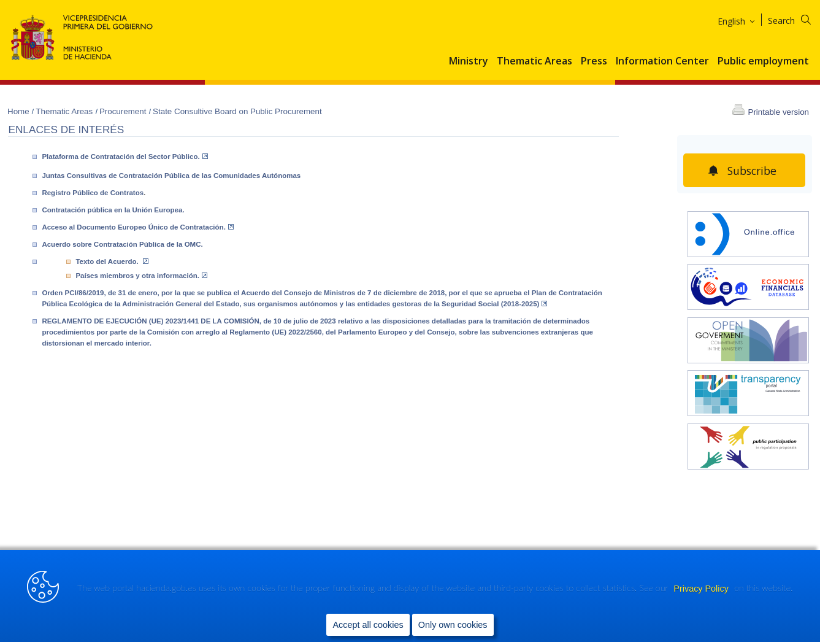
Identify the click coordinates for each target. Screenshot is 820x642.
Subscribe (752, 170)
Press (594, 61)
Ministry (468, 61)
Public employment (763, 61)
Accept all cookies (367, 624)
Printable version (778, 112)
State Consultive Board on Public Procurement (237, 111)
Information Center (662, 61)
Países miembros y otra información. (141, 275)
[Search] (797, 18)
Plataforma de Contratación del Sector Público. (124, 156)
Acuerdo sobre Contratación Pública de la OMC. (122, 244)
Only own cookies (453, 624)
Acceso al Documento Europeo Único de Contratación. (137, 227)
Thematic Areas (534, 61)
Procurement (123, 111)
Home (19, 111)
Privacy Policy (702, 588)
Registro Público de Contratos (93, 192)
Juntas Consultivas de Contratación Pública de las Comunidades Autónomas (171, 175)
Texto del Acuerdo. (111, 261)
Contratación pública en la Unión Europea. (113, 210)
